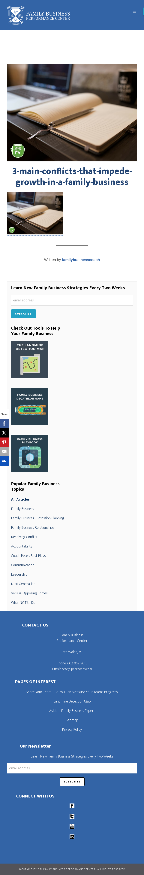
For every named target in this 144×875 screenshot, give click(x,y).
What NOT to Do (23, 602)
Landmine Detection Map (72, 701)
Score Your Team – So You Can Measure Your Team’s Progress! (72, 692)
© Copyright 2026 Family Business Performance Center (57, 869)
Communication (22, 565)
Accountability (21, 546)
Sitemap (72, 720)
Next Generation (23, 584)
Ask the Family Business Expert (72, 711)
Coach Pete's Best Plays (28, 556)
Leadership (19, 574)
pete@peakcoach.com (77, 669)
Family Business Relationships (32, 527)
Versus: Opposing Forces (29, 593)
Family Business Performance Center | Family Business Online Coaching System (55, 15)
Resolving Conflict (24, 537)
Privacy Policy (72, 729)
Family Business (22, 509)
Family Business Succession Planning (37, 518)
